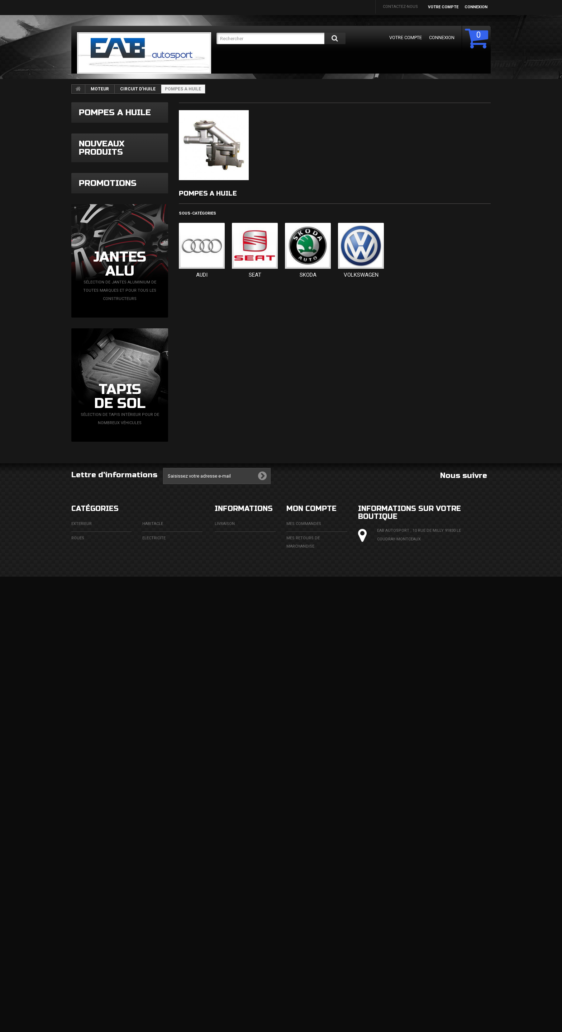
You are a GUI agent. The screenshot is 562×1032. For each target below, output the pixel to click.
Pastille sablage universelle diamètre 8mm (139, 351)
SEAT (255, 275)
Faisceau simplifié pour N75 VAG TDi (141, 242)
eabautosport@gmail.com (425, 965)
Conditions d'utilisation (241, 936)
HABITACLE (152, 907)
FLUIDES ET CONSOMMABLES (169, 964)
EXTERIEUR (81, 907)
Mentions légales (234, 921)
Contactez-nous (400, 6)
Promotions (108, 551)
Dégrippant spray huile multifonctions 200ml (141, 468)
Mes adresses (300, 958)
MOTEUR (100, 89)
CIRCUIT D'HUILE (138, 89)
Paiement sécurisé (234, 950)
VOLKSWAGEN (361, 275)
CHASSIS (79, 950)
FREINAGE (80, 964)
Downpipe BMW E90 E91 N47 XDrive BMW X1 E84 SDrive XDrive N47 (141, 299)
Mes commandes (303, 907)
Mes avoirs (298, 944)
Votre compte (443, 7)
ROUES (77, 921)
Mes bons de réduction (311, 995)
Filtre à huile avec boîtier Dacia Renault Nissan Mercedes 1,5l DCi (140, 409)
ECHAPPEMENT (156, 936)
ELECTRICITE (154, 921)
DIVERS (78, 979)
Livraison (225, 907)
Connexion (476, 7)
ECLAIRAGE (81, 936)
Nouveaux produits (101, 215)
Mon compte (311, 892)
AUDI (202, 275)
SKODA (308, 275)
